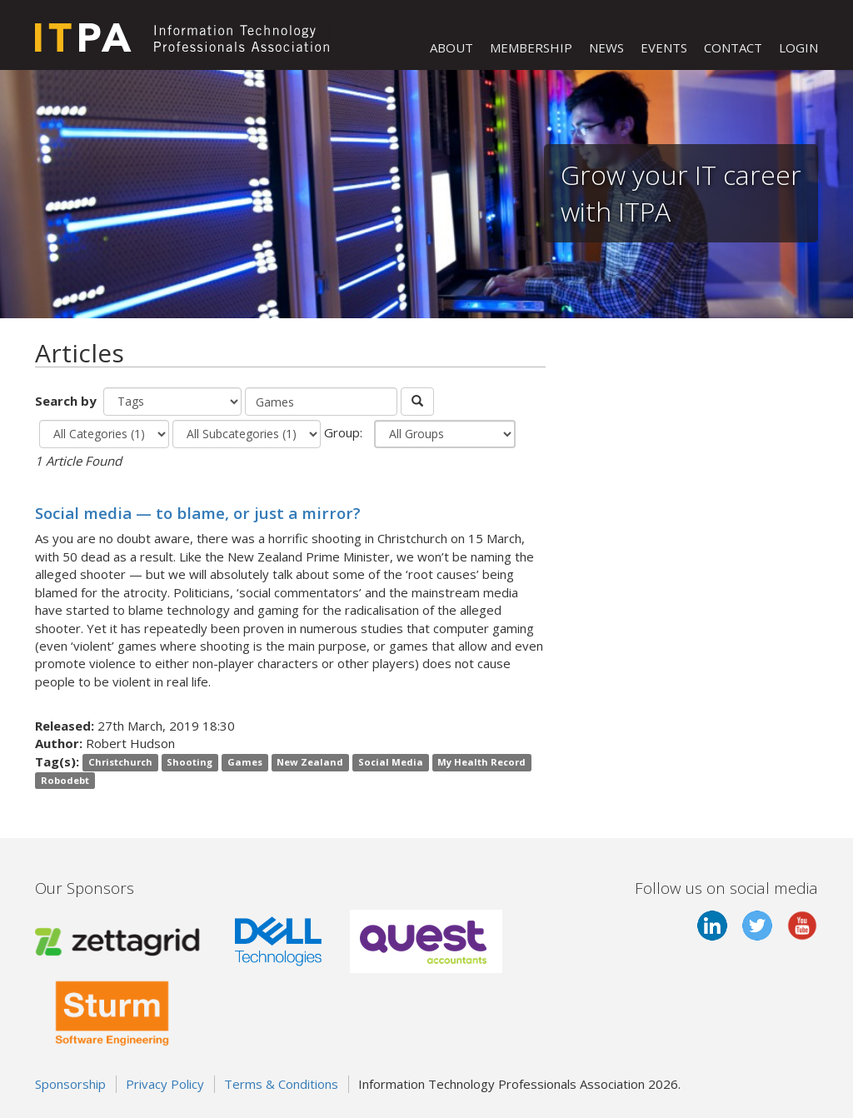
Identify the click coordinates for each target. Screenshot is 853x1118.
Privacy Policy (165, 1084)
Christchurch (120, 762)
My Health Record (481, 762)
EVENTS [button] (664, 47)
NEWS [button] (606, 47)
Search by (67, 400)
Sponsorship (70, 1084)
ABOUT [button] (451, 47)
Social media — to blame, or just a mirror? (198, 512)
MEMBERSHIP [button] (531, 47)
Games (244, 762)
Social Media (390, 762)
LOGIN (798, 47)
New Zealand (310, 762)
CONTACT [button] (733, 47)
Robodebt (65, 780)
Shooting (189, 762)
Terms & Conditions (281, 1084)
